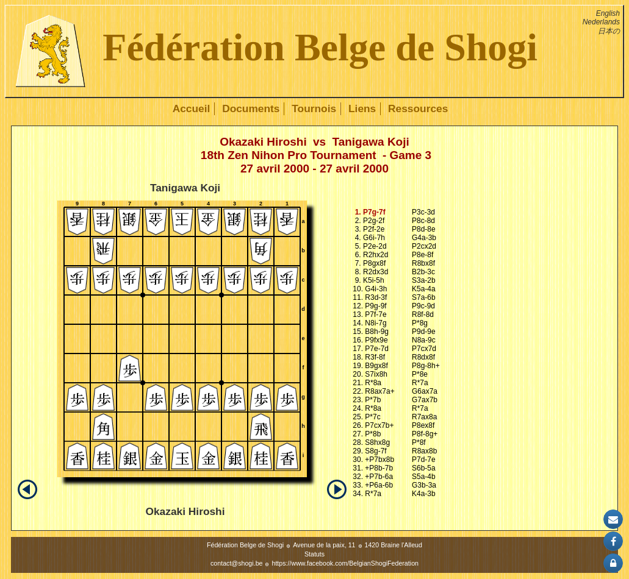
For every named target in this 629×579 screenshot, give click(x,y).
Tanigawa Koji (370, 141)
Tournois (314, 108)
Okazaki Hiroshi (263, 141)
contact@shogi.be (236, 563)
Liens (362, 108)
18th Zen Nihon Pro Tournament (288, 155)
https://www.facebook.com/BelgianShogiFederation (345, 563)
